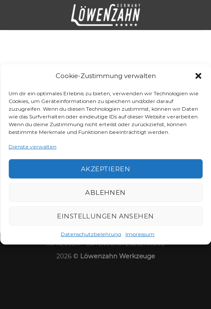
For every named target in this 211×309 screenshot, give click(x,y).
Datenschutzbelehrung (91, 234)
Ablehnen (105, 192)
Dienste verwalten (32, 146)
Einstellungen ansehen (105, 216)
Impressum (140, 234)
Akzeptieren (105, 169)
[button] (198, 76)
